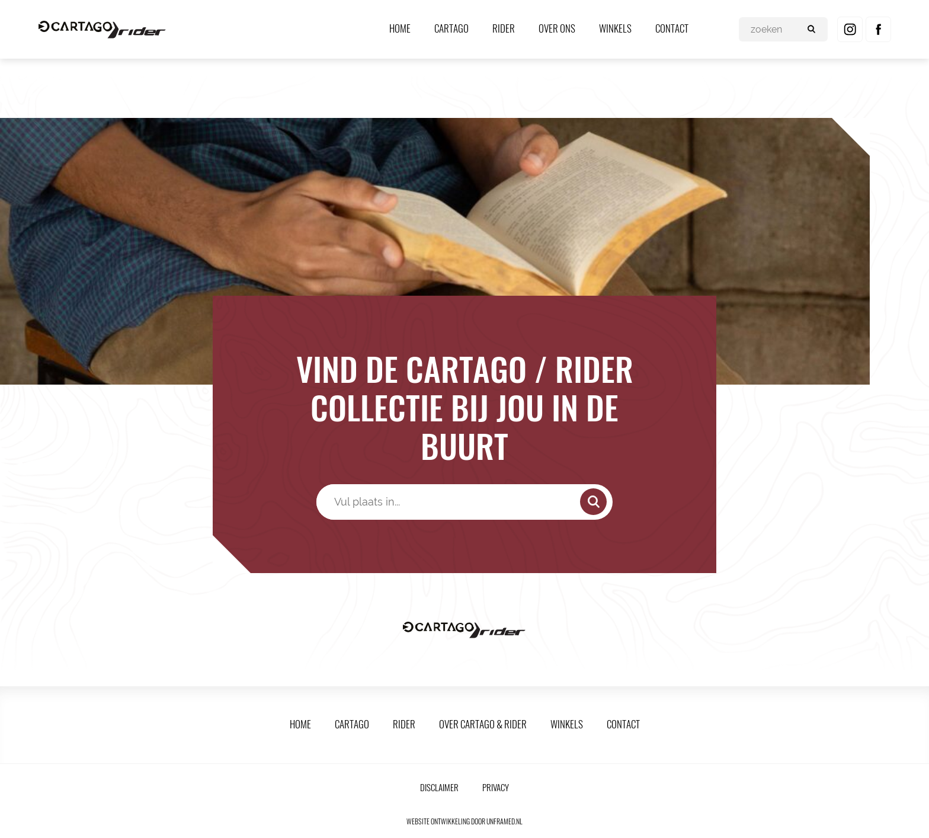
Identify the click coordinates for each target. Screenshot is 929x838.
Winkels (615, 28)
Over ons (557, 28)
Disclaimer (439, 787)
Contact (671, 28)
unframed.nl (504, 821)
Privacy (495, 787)
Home (400, 28)
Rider (503, 28)
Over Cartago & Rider (483, 724)
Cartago (451, 28)
